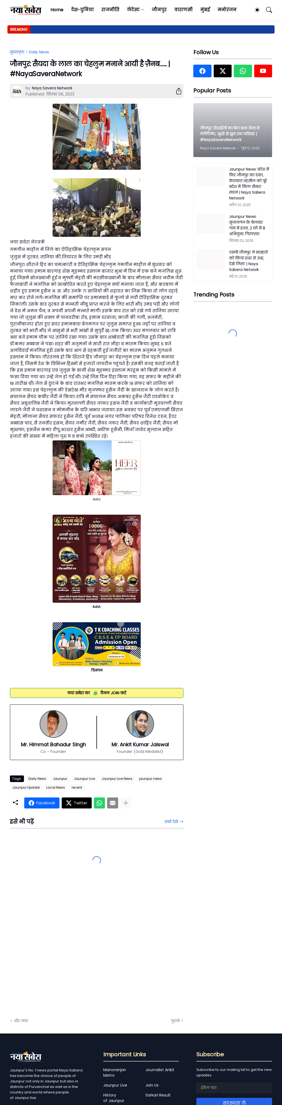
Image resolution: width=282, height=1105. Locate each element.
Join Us (152, 1085)
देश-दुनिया (82, 10)
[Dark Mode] (254, 9)
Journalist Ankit (159, 1070)
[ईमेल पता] (234, 1087)
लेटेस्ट (133, 10)
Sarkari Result (158, 1095)
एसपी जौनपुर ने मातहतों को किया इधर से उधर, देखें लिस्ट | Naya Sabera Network (248, 260)
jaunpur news (150, 778)
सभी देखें (171, 821)
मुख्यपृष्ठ (17, 52)
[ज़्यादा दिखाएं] (125, 802)
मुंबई (205, 10)
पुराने (175, 1021)
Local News (55, 787)
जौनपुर (159, 10)
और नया (21, 1021)
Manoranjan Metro (114, 1072)
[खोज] (266, 9)
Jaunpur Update (26, 787)
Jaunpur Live (84, 778)
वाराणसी (183, 10)
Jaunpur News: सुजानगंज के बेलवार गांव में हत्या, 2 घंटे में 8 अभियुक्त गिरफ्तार (247, 225)
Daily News (39, 52)
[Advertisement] (65, 952)
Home (56, 10)
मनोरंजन (227, 10)
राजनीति (110, 10)
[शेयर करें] (176, 91)
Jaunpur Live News (117, 778)
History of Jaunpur (113, 1097)
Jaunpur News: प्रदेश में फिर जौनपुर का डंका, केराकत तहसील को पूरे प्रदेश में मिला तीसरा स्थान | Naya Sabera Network (249, 183)
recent (77, 787)
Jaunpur (60, 778)
